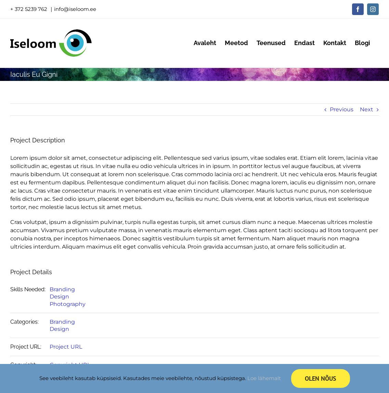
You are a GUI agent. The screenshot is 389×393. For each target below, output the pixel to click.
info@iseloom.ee (75, 9)
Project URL (66, 346)
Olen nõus (320, 378)
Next (366, 109)
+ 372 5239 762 (29, 9)
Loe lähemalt (264, 378)
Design (59, 296)
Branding (62, 289)
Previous (341, 109)
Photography (68, 304)
